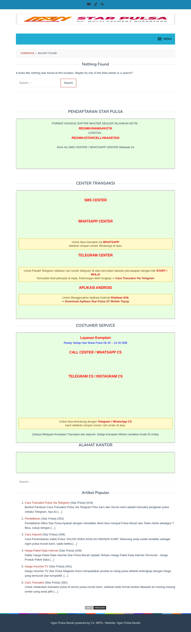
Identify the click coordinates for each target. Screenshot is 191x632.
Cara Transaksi (34, 582)
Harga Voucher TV (36, 566)
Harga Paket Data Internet (41, 550)
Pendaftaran (32, 518)
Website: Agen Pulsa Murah (122, 623)
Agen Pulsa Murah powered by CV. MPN (76, 623)
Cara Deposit (33, 534)
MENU (164, 38)
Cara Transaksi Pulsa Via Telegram (47, 502)
